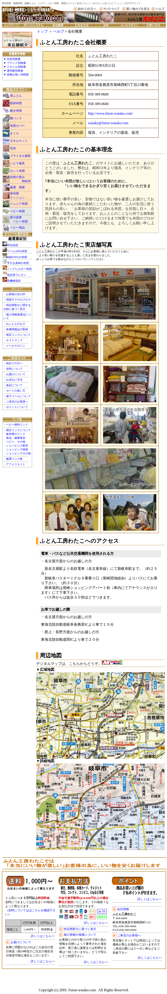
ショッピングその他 (18, 453)
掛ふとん (16, 95)
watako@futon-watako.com (108, 123)
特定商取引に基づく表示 (80, 929)
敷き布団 (16, 110)
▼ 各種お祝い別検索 (16, 74)
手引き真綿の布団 (18, 263)
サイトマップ (14, 340)
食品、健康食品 (15, 437)
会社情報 (123, 909)
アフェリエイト (15, 464)
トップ (42, 31)
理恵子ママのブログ (18, 299)
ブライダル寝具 (20, 155)
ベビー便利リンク (17, 424)
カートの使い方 (15, 390)
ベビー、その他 (15, 441)
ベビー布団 (17, 211)
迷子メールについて (18, 396)
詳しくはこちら (41, 936)
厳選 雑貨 (17, 187)
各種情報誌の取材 (17, 329)
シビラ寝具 (17, 163)
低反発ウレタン (16, 274)
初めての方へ (14, 363)
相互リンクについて (18, 334)
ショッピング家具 (17, 445)
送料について (14, 368)
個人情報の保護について (80, 934)
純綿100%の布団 (17, 257)
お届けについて (15, 374)
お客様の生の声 (15, 294)
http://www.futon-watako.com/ (110, 113)
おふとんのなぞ (15, 323)
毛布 (13, 148)
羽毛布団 (12, 245)
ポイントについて (17, 407)
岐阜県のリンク (15, 434)
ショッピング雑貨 (17, 449)
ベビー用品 (17, 227)
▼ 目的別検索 (11, 59)
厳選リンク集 (14, 458)
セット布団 (17, 171)
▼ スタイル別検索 (14, 66)
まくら (14, 133)
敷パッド (16, 118)
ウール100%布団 (17, 251)
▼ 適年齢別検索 (13, 70)
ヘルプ (58, 31)
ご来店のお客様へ (17, 401)
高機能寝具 (14, 280)
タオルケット (19, 140)
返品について (14, 385)
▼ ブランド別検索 (14, 63)
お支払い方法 (14, 379)
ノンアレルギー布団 (19, 269)
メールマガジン (15, 345)
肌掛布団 (16, 103)
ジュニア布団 (19, 203)
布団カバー (17, 125)
